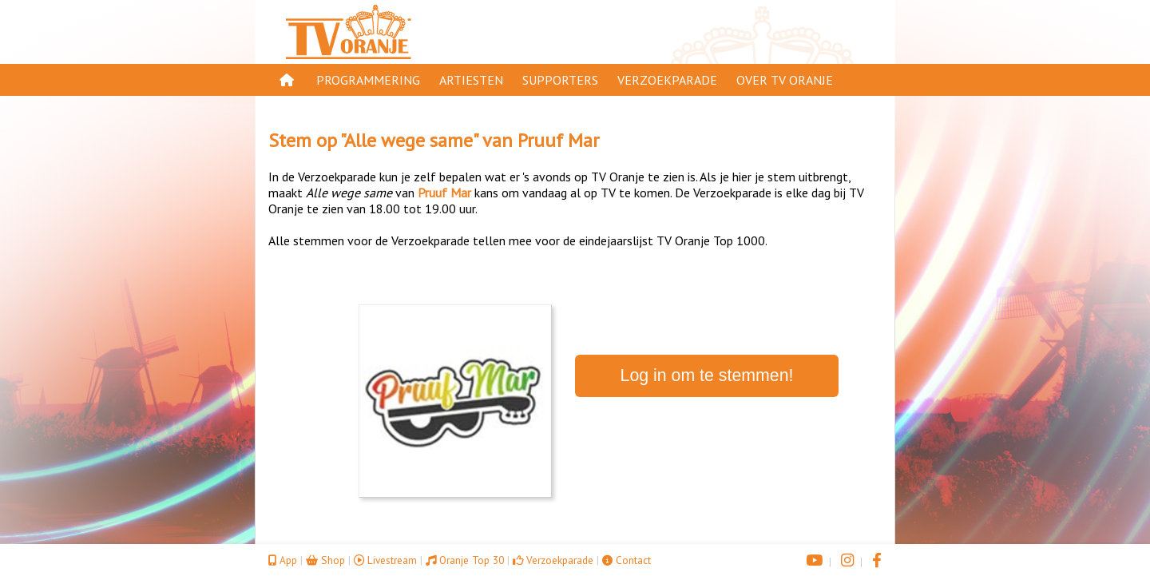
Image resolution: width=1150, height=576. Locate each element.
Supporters (560, 80)
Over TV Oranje (784, 80)
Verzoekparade (667, 80)
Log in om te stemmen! (707, 375)
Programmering (368, 80)
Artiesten (471, 80)
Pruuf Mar (558, 140)
